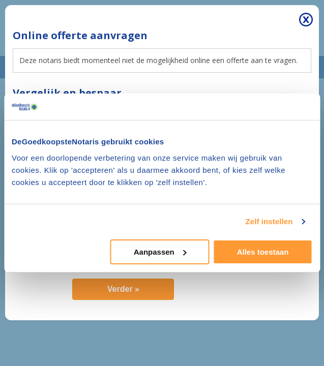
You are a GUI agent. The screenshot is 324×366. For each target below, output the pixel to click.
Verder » (123, 289)
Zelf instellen (268, 221)
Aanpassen (160, 252)
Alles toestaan (263, 252)
